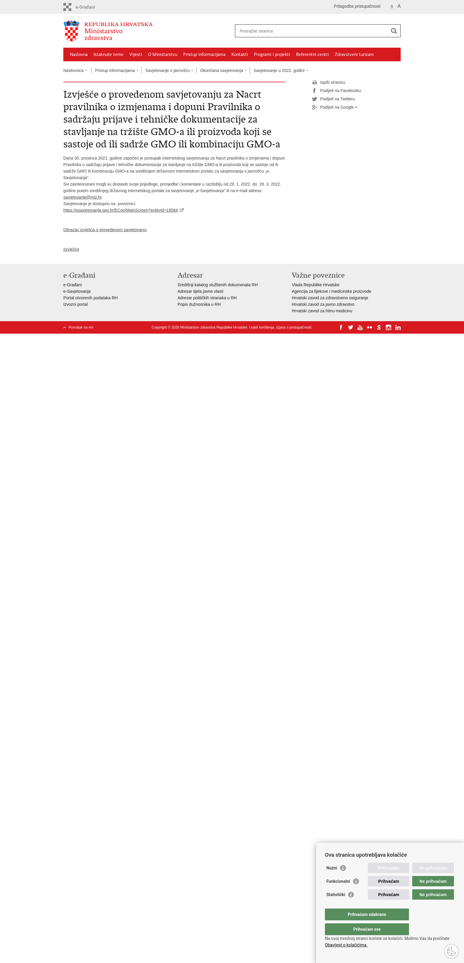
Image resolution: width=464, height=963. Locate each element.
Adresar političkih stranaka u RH (207, 297)
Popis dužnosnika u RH (199, 304)
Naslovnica (73, 70)
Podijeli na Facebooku (336, 91)
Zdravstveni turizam (354, 54)
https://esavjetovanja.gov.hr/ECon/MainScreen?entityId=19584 (120, 210)
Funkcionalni (338, 893)
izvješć (71, 249)
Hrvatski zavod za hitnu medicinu (322, 310)
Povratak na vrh (81, 327)
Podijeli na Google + (334, 107)
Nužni (331, 879)
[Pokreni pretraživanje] (394, 31)
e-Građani (72, 284)
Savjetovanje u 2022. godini (279, 70)
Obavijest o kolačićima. (346, 945)
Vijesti (135, 54)
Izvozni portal (75, 304)
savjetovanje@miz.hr (82, 197)
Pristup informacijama (204, 54)
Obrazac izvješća (79, 229)
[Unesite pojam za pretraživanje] (311, 31)
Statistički (335, 906)
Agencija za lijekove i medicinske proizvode (331, 291)
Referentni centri (312, 54)
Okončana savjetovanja (221, 70)
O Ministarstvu (162, 54)
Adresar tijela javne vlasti (200, 291)
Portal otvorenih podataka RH (90, 297)
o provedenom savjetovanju (121, 229)
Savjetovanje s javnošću (167, 70)
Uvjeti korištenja (261, 327)
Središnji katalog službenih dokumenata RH (218, 284)
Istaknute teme (108, 54)
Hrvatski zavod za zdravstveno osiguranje (330, 297)
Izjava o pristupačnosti (293, 327)
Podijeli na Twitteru (333, 99)
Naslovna (79, 54)
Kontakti (239, 54)
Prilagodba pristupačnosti (357, 6)
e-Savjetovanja (77, 291)
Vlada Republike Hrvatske (315, 284)
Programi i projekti (272, 54)
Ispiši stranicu (328, 82)
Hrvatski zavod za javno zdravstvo (323, 304)
